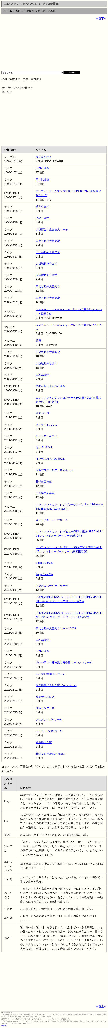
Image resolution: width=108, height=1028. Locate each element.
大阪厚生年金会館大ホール (52, 229)
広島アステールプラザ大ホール (54, 470)
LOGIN (52, 11)
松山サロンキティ (46, 436)
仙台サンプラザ (45, 708)
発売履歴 (29, 11)
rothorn (3, 1025)
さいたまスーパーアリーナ (52, 520)
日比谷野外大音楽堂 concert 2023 (56, 628)
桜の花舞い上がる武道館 (50, 386)
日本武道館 (42, 168)
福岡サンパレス (45, 696)
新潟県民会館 (44, 742)
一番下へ (101, 18)
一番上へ (101, 1006)
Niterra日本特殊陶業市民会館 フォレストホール (64, 662)
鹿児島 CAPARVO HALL (50, 458)
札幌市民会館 (44, 481)
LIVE (11, 11)
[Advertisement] (54, 46)
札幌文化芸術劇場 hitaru (50, 753)
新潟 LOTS (42, 413)
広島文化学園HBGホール (51, 674)
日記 (44, 11)
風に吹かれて (44, 156)
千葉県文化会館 (45, 493)
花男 (38, 340)
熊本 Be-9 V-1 (44, 447)
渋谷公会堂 (42, 206)
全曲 (37, 11)
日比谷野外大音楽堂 (48, 240)
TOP (4, 11)
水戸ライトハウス (46, 424)
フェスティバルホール (49, 719)
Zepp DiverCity (44, 562)
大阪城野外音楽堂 (46, 263)
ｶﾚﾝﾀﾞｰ (19, 11)
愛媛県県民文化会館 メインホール (56, 685)
